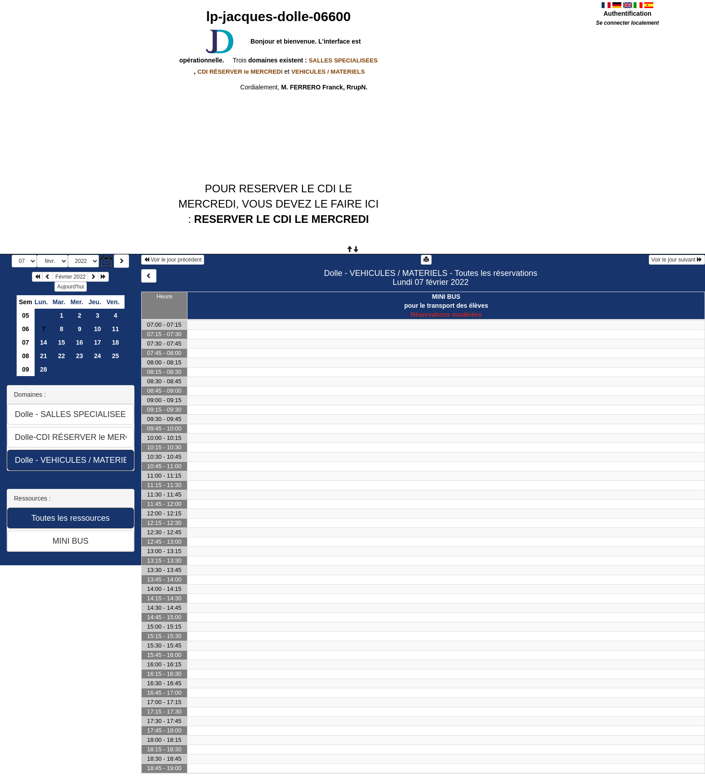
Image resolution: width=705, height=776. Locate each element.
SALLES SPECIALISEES (343, 60)
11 (115, 329)
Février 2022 (70, 277)
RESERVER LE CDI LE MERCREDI (281, 219)
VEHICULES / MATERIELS (328, 71)
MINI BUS (446, 296)
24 (97, 355)
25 (115, 355)
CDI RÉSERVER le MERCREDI (239, 71)
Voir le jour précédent (173, 260)
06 (25, 329)
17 (97, 342)
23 (79, 355)
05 (25, 315)
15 (61, 342)
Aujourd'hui (70, 287)
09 (25, 369)
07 (25, 342)
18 (115, 342)
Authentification (627, 13)
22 (61, 355)
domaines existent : (312, 60)
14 (43, 342)
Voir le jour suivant (676, 260)
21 (43, 355)
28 (43, 369)
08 (25, 355)
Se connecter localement (627, 23)
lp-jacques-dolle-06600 (278, 16)
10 (97, 329)
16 (79, 342)
